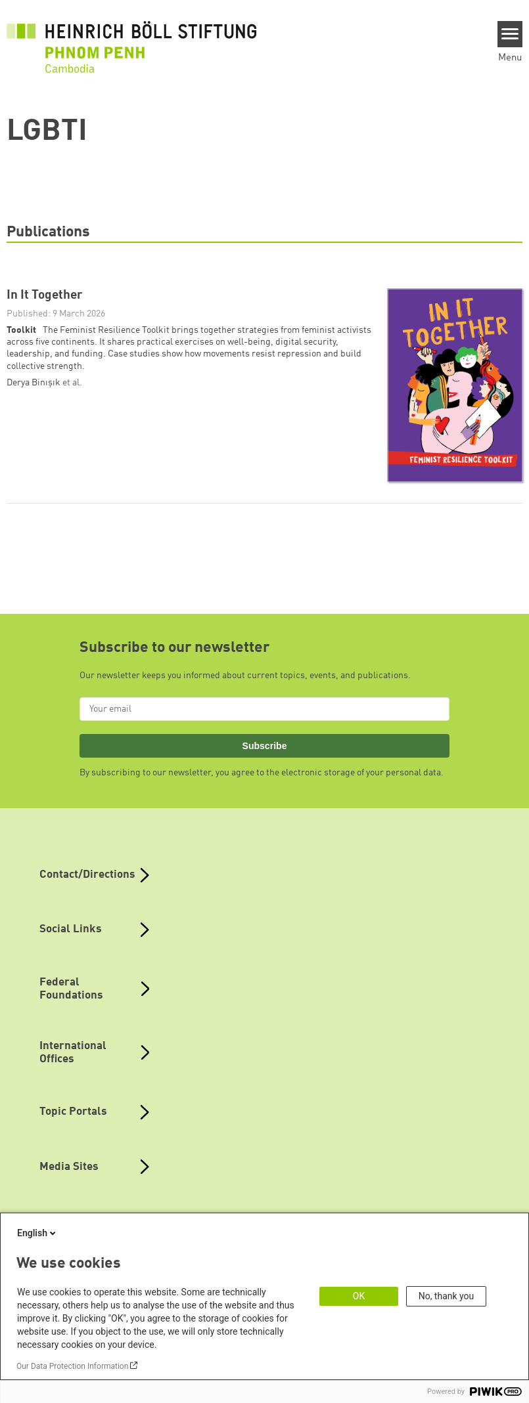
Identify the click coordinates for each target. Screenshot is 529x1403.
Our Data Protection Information (72, 1366)
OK (359, 1296)
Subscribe (264, 746)
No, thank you (446, 1296)
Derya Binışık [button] (34, 382)
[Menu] (510, 34)
